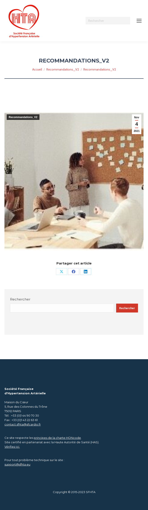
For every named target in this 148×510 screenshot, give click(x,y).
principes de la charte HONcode (57, 437)
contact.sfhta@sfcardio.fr (22, 424)
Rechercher (20, 299)
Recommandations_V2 (23, 117)
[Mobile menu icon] (139, 20)
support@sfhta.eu (17, 464)
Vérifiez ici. (12, 446)
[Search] (108, 20)
